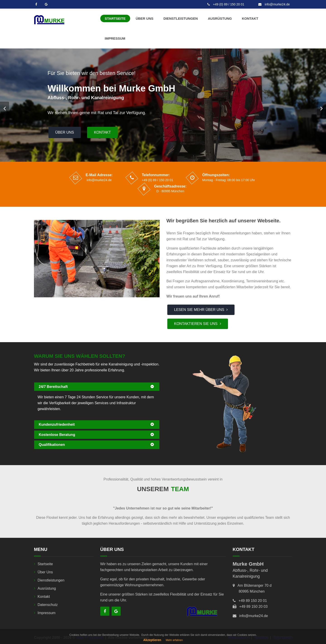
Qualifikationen (52, 445)
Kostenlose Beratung (57, 435)
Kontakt (250, 18)
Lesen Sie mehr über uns (199, 310)
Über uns (144, 18)
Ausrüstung (220, 18)
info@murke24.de (274, 4)
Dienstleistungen (180, 18)
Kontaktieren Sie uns (196, 324)
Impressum (115, 38)
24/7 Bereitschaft (53, 387)
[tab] (96, 386)
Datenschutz (48, 605)
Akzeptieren (152, 640)
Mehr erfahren (174, 640)
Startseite (115, 18)
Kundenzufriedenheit (57, 424)
